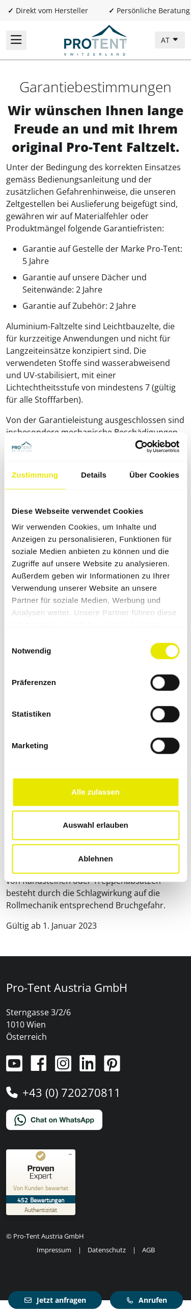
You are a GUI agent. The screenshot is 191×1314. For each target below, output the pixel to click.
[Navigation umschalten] (16, 40)
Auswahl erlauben (95, 825)
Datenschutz (107, 1249)
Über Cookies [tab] (154, 474)
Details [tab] (93, 474)
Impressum (54, 1249)
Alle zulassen (95, 791)
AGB (148, 1249)
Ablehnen (95, 858)
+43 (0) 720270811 (71, 1092)
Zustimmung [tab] (35, 474)
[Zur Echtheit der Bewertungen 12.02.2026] (40, 1209)
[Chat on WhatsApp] (95, 1120)
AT (166, 40)
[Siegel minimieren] (70, 1154)
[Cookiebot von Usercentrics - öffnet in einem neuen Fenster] (136, 446)
